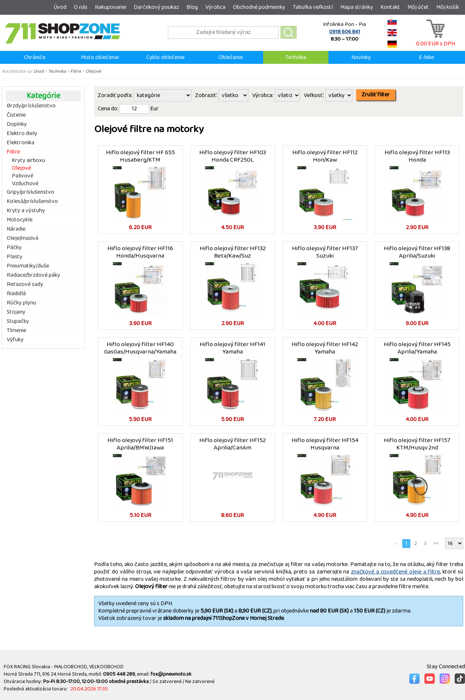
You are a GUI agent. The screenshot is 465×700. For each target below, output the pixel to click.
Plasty (15, 256)
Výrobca (215, 7)
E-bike (426, 57)
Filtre (75, 71)
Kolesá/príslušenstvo (32, 201)
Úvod (60, 7)
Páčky (14, 247)
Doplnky (17, 124)
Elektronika (20, 142)
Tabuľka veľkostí (313, 7)
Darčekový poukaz (156, 7)
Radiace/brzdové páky (33, 275)
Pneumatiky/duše (28, 266)
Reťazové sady (25, 284)
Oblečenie (230, 57)
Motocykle (19, 219)
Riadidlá (16, 293)
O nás (80, 7)
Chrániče (34, 57)
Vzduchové (25, 184)
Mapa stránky (356, 7)
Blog (192, 7)
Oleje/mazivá (22, 238)
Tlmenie (16, 330)
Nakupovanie (110, 7)
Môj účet (418, 7)
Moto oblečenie (100, 57)
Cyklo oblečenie (165, 57)
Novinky (361, 57)
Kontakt (390, 7)
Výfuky (15, 339)
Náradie (16, 229)
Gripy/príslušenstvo (30, 192)
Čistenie (16, 115)
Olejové (93, 71)
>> (436, 543)
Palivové (22, 176)
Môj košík (447, 7)
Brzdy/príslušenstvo (31, 105)
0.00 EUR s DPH (435, 40)
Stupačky (18, 321)
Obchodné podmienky (259, 7)
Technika (295, 57)
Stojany (16, 312)
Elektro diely (22, 133)
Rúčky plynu (21, 303)
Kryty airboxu (28, 161)
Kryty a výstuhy (26, 210)
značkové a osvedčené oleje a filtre (395, 571)
